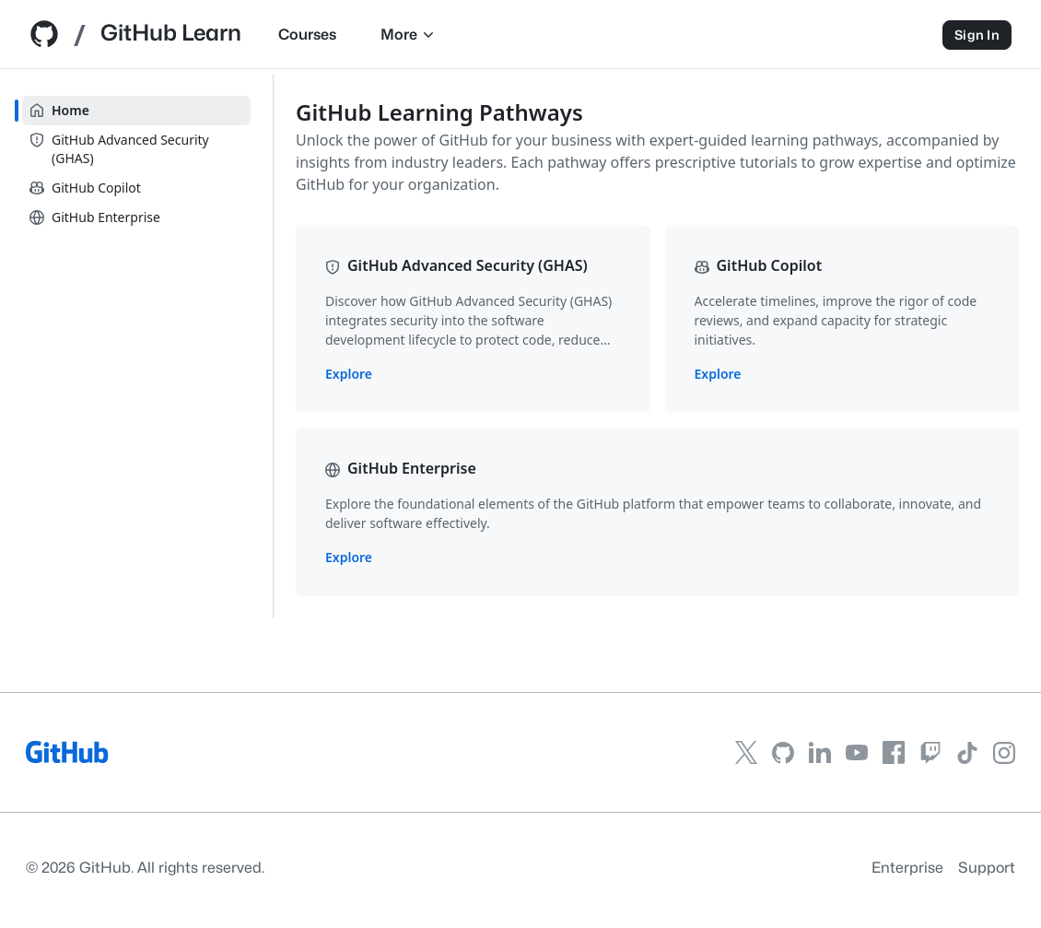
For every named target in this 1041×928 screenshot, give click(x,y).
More (490, 34)
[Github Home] (44, 40)
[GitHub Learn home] (178, 35)
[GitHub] (68, 758)
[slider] (273, 346)
